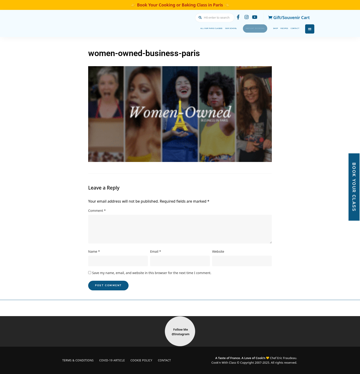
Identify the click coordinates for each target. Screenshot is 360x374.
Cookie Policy (145, 360)
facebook (236, 17)
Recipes (273, 28)
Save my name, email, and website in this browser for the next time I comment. (151, 273)
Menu (309, 29)
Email (155, 251)
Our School (191, 28)
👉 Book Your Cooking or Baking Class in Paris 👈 (180, 5)
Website (218, 251)
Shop (258, 28)
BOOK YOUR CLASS (354, 187)
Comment (97, 210)
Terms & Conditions (78, 360)
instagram (245, 17)
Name (94, 251)
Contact (291, 28)
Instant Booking (228, 28)
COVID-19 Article (114, 360)
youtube (254, 17)
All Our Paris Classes (157, 28)
